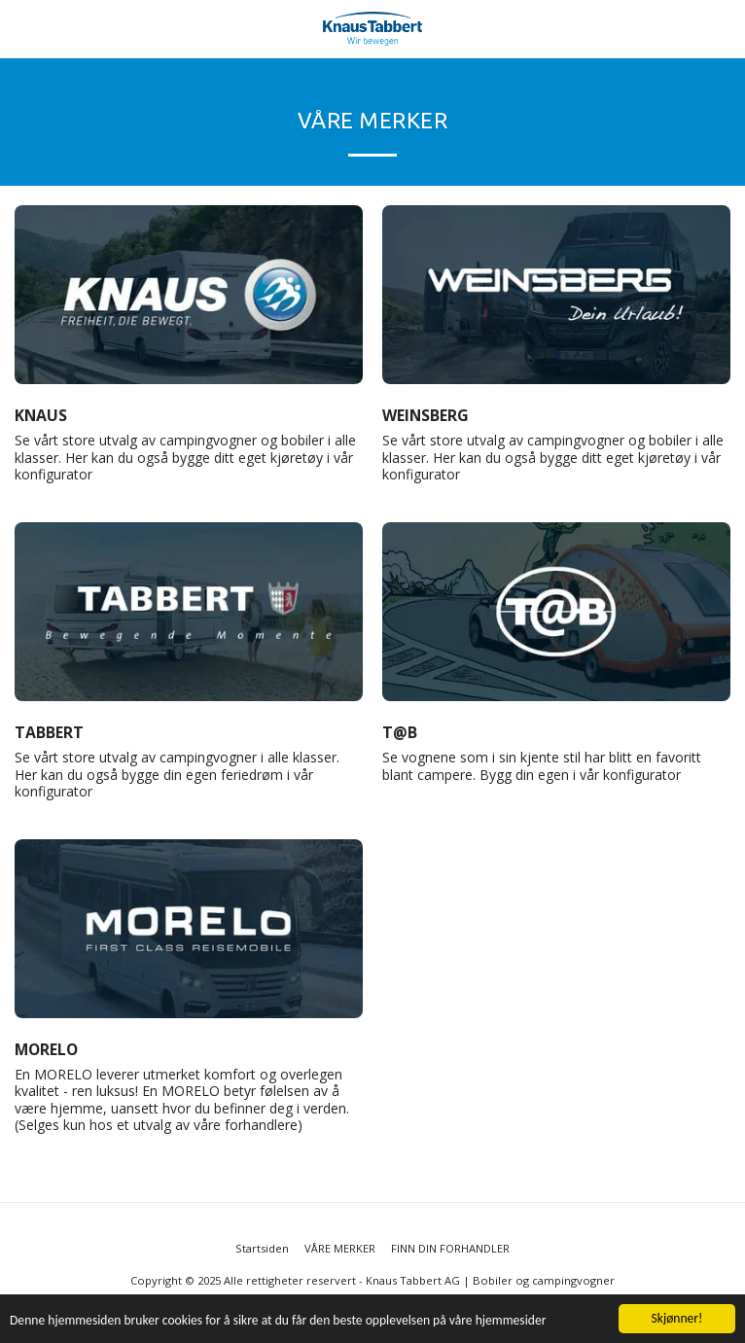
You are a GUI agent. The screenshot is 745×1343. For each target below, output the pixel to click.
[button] (21, 28)
